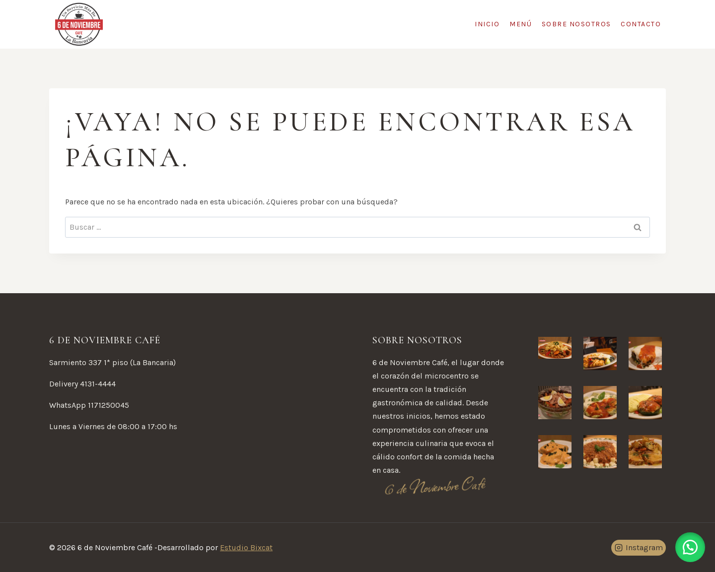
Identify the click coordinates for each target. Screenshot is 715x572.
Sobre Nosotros (576, 24)
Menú (520, 24)
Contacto (641, 24)
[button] (690, 547)
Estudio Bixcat (246, 547)
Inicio (487, 24)
